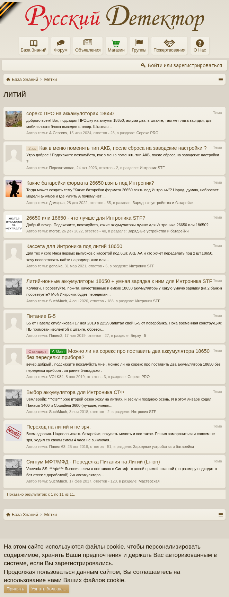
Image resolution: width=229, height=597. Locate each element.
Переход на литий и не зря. (58, 427)
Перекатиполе (61, 168)
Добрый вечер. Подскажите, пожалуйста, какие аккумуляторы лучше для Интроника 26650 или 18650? (117, 225)
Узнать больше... (49, 588)
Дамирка (57, 203)
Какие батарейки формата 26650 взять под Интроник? (90, 183)
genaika (56, 266)
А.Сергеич (58, 133)
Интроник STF (152, 168)
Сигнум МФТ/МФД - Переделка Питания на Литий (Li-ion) (93, 462)
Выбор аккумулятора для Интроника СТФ (75, 392)
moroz (54, 231)
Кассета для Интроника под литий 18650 (74, 246)
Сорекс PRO (147, 133)
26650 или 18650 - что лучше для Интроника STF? (85, 218)
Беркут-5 (138, 335)
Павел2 (55, 335)
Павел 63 (57, 446)
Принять (15, 588)
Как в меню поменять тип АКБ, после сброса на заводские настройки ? (116, 148)
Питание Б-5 (41, 316)
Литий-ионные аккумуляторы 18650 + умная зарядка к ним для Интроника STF (119, 281)
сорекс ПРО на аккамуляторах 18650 (70, 113)
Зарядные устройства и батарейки (163, 203)
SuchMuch (58, 301)
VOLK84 (56, 377)
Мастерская (149, 481)
